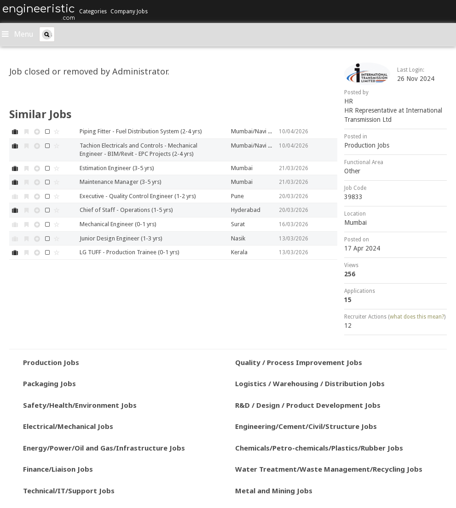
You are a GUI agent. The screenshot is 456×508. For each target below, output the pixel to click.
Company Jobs (129, 11)
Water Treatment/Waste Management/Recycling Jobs (328, 469)
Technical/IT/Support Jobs (69, 490)
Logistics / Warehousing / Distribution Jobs (310, 383)
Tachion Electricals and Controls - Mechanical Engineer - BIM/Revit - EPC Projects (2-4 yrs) (138, 150)
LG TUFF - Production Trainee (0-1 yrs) (129, 252)
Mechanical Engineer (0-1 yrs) (118, 224)
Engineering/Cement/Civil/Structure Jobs (306, 426)
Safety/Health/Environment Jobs (80, 405)
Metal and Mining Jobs (273, 490)
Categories (93, 11)
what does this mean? (417, 317)
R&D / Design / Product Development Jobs (308, 405)
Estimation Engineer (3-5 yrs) (117, 168)
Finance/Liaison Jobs (58, 469)
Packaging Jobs (49, 383)
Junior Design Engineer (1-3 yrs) (121, 238)
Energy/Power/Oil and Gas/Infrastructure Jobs (104, 447)
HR (348, 101)
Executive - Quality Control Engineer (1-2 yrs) (138, 196)
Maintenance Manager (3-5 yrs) (121, 181)
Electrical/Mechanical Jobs (68, 426)
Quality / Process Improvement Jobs (298, 362)
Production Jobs (366, 145)
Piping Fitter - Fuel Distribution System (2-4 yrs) (141, 131)
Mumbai (355, 222)
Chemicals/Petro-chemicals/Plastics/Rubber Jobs (319, 447)
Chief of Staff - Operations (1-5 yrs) (126, 209)
